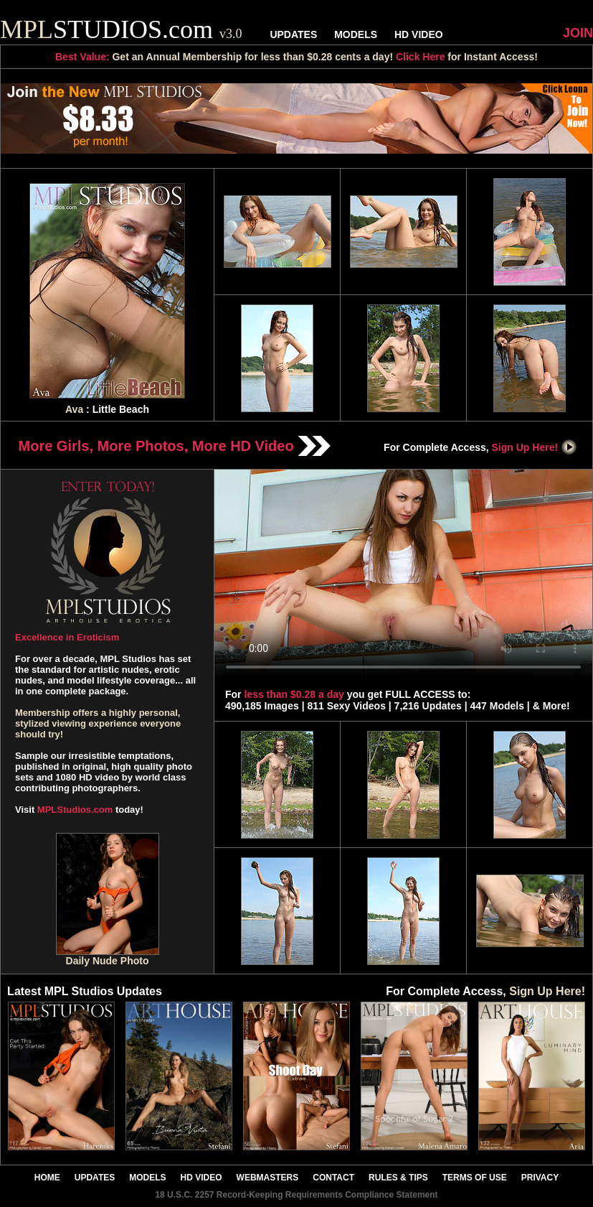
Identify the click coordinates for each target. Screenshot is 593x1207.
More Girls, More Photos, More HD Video (175, 446)
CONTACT (333, 1178)
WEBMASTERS (268, 1178)
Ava (74, 409)
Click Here (420, 56)
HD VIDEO (418, 34)
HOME (47, 1178)
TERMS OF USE (474, 1178)
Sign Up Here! (535, 447)
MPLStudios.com (75, 809)
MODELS (355, 34)
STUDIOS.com (121, 29)
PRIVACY (540, 1178)
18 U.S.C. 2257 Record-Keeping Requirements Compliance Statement (296, 1195)
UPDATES (293, 34)
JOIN (578, 33)
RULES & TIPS (398, 1178)
